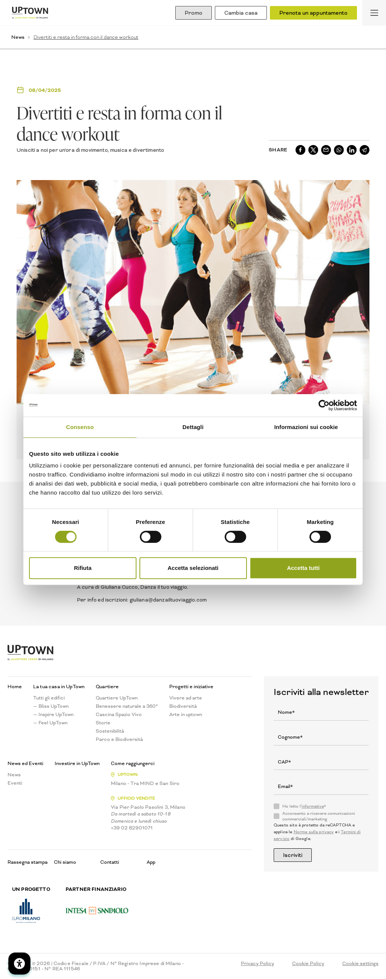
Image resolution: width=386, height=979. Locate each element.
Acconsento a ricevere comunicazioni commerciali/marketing (318, 816)
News (18, 37)
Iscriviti (292, 855)
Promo (193, 13)
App (151, 862)
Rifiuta (83, 568)
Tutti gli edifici (49, 698)
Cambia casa (240, 13)
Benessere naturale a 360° (127, 706)
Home (15, 686)
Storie (103, 722)
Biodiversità (183, 706)
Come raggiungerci (133, 763)
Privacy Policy (257, 963)
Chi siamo (65, 862)
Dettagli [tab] (193, 427)
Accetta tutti (303, 568)
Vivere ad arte (185, 698)
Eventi (15, 783)
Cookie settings (360, 963)
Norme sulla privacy (314, 832)
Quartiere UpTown (117, 698)
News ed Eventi (25, 763)
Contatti (109, 862)
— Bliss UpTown (51, 706)
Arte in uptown (185, 714)
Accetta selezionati (192, 568)
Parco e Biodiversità (119, 739)
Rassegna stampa (27, 862)
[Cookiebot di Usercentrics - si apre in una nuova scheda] (324, 405)
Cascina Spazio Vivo (119, 714)
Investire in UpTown (77, 763)
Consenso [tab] (79, 427)
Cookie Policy (308, 963)
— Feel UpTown (50, 722)
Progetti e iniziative (191, 686)
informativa (313, 806)
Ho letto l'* (304, 806)
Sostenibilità (110, 731)
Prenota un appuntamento (313, 13)
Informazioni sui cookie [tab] (306, 427)
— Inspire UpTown (53, 714)
